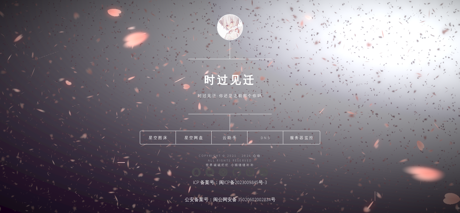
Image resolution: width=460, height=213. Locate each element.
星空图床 (158, 137)
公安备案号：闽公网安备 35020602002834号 (230, 199)
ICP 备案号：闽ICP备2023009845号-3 (230, 182)
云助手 (230, 137)
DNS (266, 137)
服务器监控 (302, 137)
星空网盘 (194, 137)
